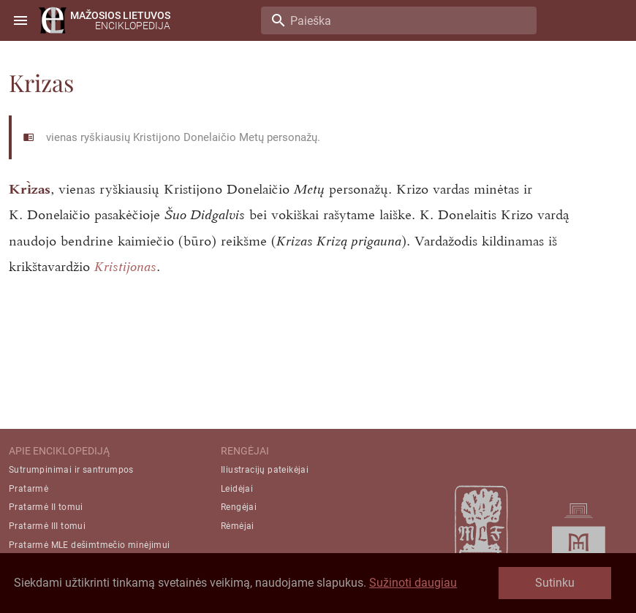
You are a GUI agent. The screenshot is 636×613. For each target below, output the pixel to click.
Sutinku (555, 583)
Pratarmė (28, 489)
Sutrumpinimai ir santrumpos (71, 470)
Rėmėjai (237, 526)
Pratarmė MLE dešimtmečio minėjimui (89, 545)
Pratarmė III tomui (47, 526)
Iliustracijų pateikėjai (264, 470)
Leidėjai (237, 489)
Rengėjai (239, 507)
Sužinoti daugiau (413, 583)
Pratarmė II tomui (46, 507)
